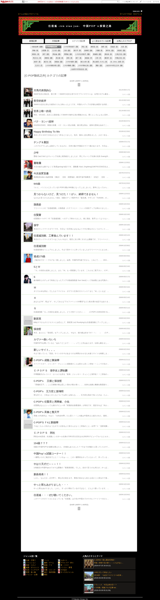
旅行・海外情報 (49, 572)
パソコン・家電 (65, 567)
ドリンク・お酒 (30, 574)
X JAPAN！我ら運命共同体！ (105, 560)
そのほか (62, 570)
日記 (26, 14)
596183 (136, 11)
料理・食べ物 (29, 572)
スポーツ (62, 560)
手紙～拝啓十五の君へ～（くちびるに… (108, 563)
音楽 (26, 2)
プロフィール (33, 14)
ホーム (20, 14)
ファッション (29, 563)
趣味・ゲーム (48, 563)
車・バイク (63, 565)
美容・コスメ (29, 565)
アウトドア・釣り (66, 563)
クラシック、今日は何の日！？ (105, 585)
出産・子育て (29, 560)
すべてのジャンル (66, 572)
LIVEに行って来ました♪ (103, 572)
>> (130, 2)
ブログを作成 (146, 2)
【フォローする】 (125, 14)
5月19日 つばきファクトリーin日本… (108, 575)
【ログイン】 (137, 14)
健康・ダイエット (31, 567)
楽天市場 (156, 2)
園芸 (44, 574)
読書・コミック (49, 570)
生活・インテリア (31, 570)
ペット (45, 560)
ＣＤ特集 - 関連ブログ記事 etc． (106, 587)
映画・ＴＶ (47, 565)
